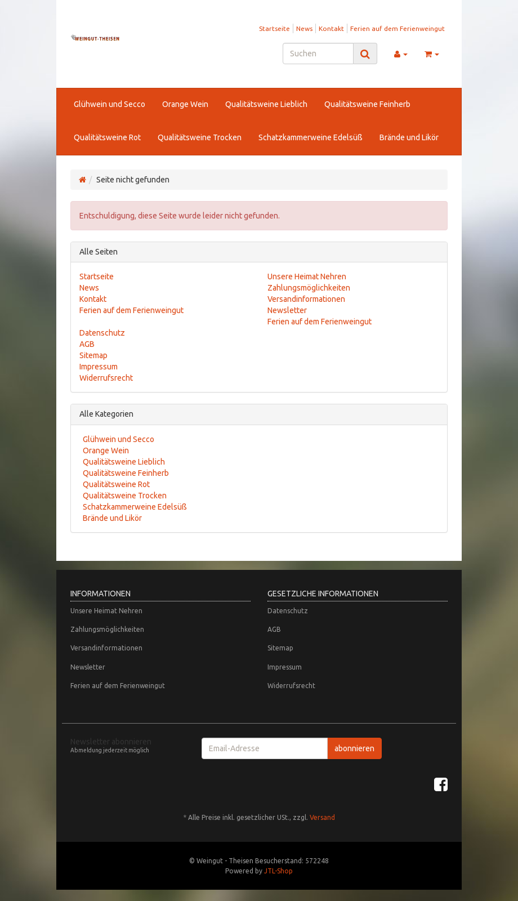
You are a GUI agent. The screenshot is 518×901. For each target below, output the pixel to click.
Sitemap (93, 355)
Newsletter (287, 310)
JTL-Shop (278, 871)
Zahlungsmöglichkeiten (308, 287)
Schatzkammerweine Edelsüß (310, 137)
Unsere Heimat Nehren (306, 276)
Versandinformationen (306, 299)
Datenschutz (102, 332)
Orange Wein (185, 104)
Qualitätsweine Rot (107, 137)
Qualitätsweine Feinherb (367, 104)
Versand (322, 817)
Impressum (98, 366)
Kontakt (331, 28)
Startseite (274, 28)
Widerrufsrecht (106, 377)
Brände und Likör (409, 137)
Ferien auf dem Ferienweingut (397, 28)
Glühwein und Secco (109, 104)
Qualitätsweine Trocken (200, 137)
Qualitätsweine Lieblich (266, 104)
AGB (87, 344)
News (304, 28)
